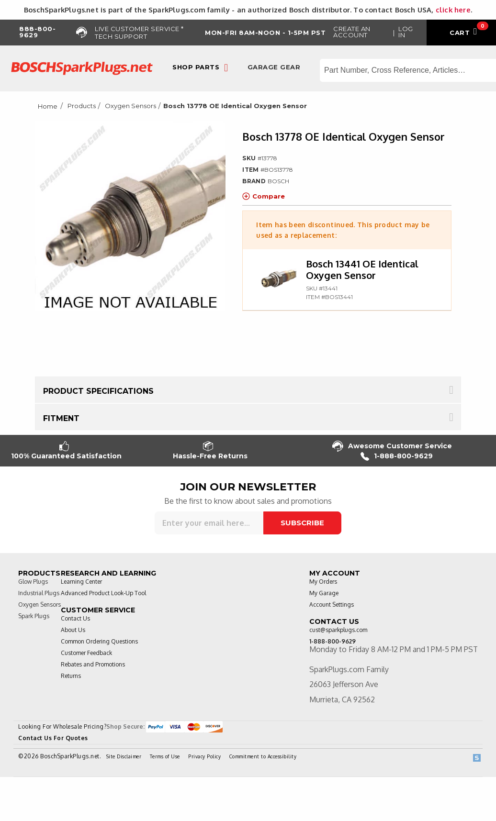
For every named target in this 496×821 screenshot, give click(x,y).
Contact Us (75, 618)
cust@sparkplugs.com (338, 629)
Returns (71, 675)
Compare (263, 196)
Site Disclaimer (124, 756)
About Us (73, 629)
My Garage (323, 593)
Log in (405, 32)
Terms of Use (165, 756)
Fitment (61, 418)
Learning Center (81, 581)
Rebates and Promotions (93, 664)
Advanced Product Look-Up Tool (103, 593)
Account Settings (331, 604)
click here (453, 9)
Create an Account (352, 32)
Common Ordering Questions (99, 641)
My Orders (323, 581)
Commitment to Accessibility (263, 756)
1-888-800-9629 (397, 456)
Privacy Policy (204, 756)
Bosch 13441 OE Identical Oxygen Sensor (362, 269)
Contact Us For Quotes (53, 738)
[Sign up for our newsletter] (209, 522)
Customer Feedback (86, 652)
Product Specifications (98, 391)
